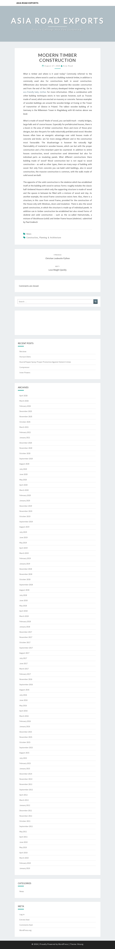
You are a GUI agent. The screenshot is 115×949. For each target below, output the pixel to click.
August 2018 (24, 590)
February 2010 (25, 863)
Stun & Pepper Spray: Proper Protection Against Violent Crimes (45, 362)
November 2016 (25, 679)
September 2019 (26, 521)
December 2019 (25, 506)
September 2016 (26, 684)
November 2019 (25, 511)
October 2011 (24, 821)
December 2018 (25, 569)
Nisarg (80, 944)
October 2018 (24, 579)
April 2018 (23, 611)
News (28, 233)
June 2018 (23, 600)
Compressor (24, 367)
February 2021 (25, 432)
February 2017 (25, 674)
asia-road (68, 66)
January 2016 (24, 726)
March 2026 (24, 401)
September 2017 (26, 648)
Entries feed (24, 919)
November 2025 (25, 416)
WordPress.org (25, 930)
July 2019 (23, 532)
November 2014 (25, 779)
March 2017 (24, 668)
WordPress (63, 944)
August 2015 (24, 753)
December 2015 (25, 732)
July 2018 (23, 595)
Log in (21, 914)
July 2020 (23, 469)
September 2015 (26, 747)
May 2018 (23, 605)
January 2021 (24, 437)
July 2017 (23, 658)
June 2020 (23, 474)
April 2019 (23, 548)
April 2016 (23, 711)
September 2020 (26, 458)
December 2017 (25, 632)
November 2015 (25, 737)
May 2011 (23, 831)
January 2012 (24, 805)
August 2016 (24, 690)
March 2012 (24, 800)
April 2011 (23, 837)
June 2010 (23, 842)
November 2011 (25, 816)
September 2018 (26, 584)
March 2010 (24, 858)
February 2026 (25, 406)
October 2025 (24, 422)
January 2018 (24, 626)
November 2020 (25, 448)
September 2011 (26, 826)
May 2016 (23, 705)
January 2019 (24, 563)
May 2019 (23, 542)
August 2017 (24, 653)
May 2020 (23, 479)
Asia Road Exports (27, 2)
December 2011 (25, 810)
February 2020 (25, 495)
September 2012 (26, 789)
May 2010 (23, 847)
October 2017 (24, 642)
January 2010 (24, 868)
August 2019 (24, 527)
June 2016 (23, 700)
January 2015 (24, 768)
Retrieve (22, 351)
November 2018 (25, 574)
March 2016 (24, 716)
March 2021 (24, 427)
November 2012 (25, 784)
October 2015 (24, 742)
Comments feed (26, 925)
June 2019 (23, 537)
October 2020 (24, 453)
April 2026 (23, 395)
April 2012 (23, 795)
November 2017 (25, 637)
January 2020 (24, 500)
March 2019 (24, 553)
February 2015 (25, 763)
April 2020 (23, 485)
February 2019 (25, 558)
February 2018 (25, 621)
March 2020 (24, 490)
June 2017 (23, 663)
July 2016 (23, 695)
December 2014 (25, 774)
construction (32, 237)
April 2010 (23, 852)
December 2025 (25, 411)
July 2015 (23, 758)
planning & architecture (50, 237)
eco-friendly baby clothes (34, 92)
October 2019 (24, 516)
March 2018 (24, 616)
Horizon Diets (25, 356)
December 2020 (25, 443)
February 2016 (25, 721)
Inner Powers (24, 372)
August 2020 (24, 464)
